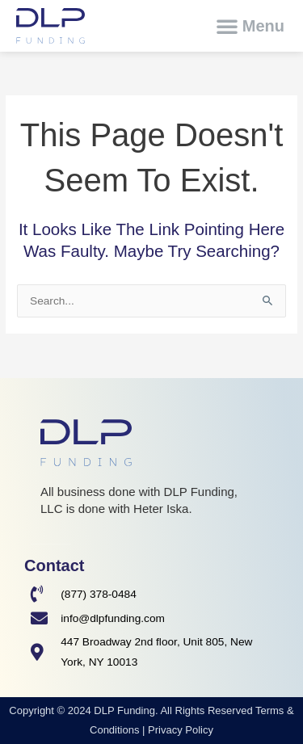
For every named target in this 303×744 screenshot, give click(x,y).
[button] (250, 26)
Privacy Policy (180, 730)
